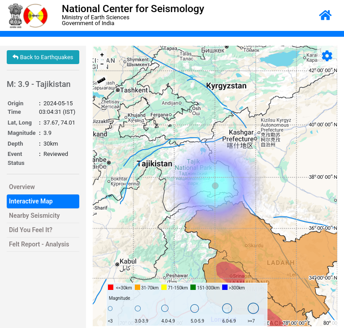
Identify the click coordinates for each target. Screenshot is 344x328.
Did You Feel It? (30, 229)
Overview (22, 186)
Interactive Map (31, 201)
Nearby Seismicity (34, 215)
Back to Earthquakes (43, 57)
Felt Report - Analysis (39, 244)
